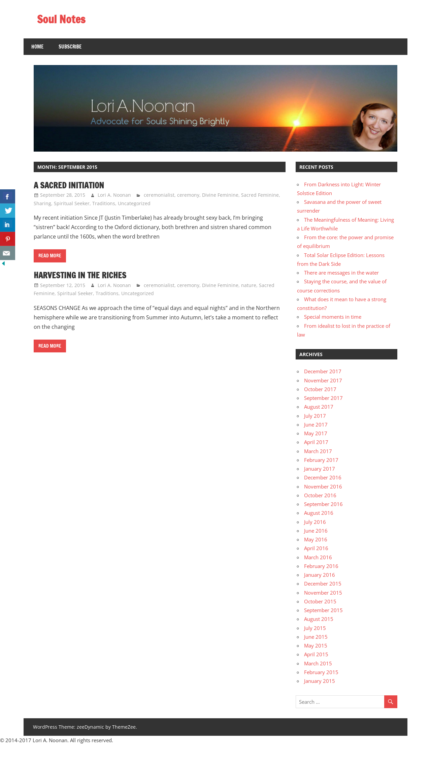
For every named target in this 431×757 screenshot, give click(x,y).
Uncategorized (134, 203)
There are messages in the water (341, 272)
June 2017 (316, 424)
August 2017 (318, 406)
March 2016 (318, 557)
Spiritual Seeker (72, 203)
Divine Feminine (220, 195)
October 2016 (320, 495)
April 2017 (316, 442)
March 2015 (318, 663)
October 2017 (320, 389)
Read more (49, 255)
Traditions (103, 203)
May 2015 (315, 645)
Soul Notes (61, 19)
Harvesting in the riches (80, 275)
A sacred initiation (69, 185)
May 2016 (315, 539)
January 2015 (319, 680)
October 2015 (320, 601)
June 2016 (316, 530)
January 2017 (319, 468)
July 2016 (315, 521)
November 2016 (323, 486)
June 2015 (316, 636)
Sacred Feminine (260, 195)
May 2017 (315, 433)
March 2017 (318, 451)
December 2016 (322, 477)
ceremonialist (159, 195)
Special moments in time (332, 316)
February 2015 (321, 672)
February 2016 (321, 566)
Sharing (42, 203)
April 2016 (316, 548)
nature (248, 285)
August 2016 (318, 512)
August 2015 (318, 619)
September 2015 (323, 610)
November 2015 (323, 592)
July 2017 (315, 415)
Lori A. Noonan (114, 195)
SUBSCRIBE (70, 46)
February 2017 (321, 459)
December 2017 (322, 371)
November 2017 (323, 380)
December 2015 (322, 583)
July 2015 (315, 628)
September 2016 (323, 504)
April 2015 (316, 654)
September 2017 (323, 398)
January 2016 (319, 574)
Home (37, 46)
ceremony (188, 195)
